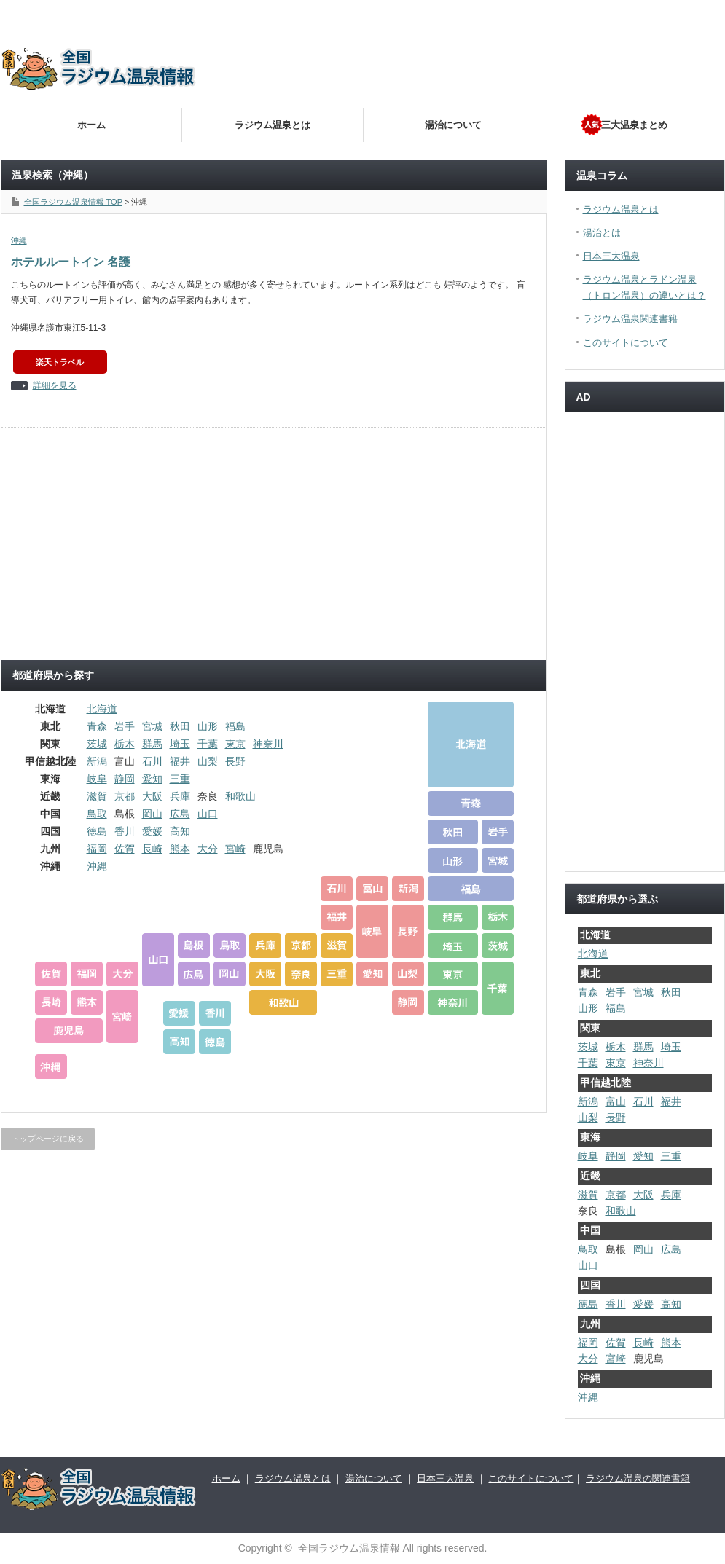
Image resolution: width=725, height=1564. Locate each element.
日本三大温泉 (611, 256)
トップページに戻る (48, 1138)
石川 (152, 761)
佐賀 (124, 848)
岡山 (152, 814)
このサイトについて (625, 342)
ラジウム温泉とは (272, 124)
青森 (97, 726)
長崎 (152, 848)
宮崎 (235, 848)
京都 (124, 796)
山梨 (207, 761)
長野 (235, 761)
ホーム (91, 124)
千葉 (207, 744)
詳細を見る (55, 385)
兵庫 (180, 796)
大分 (207, 848)
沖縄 (19, 240)
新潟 (97, 761)
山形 (207, 726)
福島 (235, 726)
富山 (616, 1101)
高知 (180, 831)
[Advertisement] (470, 146)
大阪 (152, 796)
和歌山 (240, 796)
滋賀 (97, 796)
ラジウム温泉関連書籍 (630, 318)
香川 (124, 831)
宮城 (152, 726)
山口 (207, 814)
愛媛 (152, 831)
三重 (180, 779)
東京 (235, 744)
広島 (180, 814)
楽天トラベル (60, 362)
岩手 (124, 726)
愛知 (152, 779)
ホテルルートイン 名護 (70, 262)
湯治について (453, 124)
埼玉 (180, 744)
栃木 (124, 744)
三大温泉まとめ (634, 124)
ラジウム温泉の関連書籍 (638, 1478)
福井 (180, 761)
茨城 (97, 744)
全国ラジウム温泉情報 (349, 1548)
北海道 (102, 709)
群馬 (152, 744)
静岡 (124, 779)
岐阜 (97, 779)
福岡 (97, 848)
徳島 (97, 831)
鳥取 (97, 814)
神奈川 (268, 744)
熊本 (180, 848)
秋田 (180, 726)
